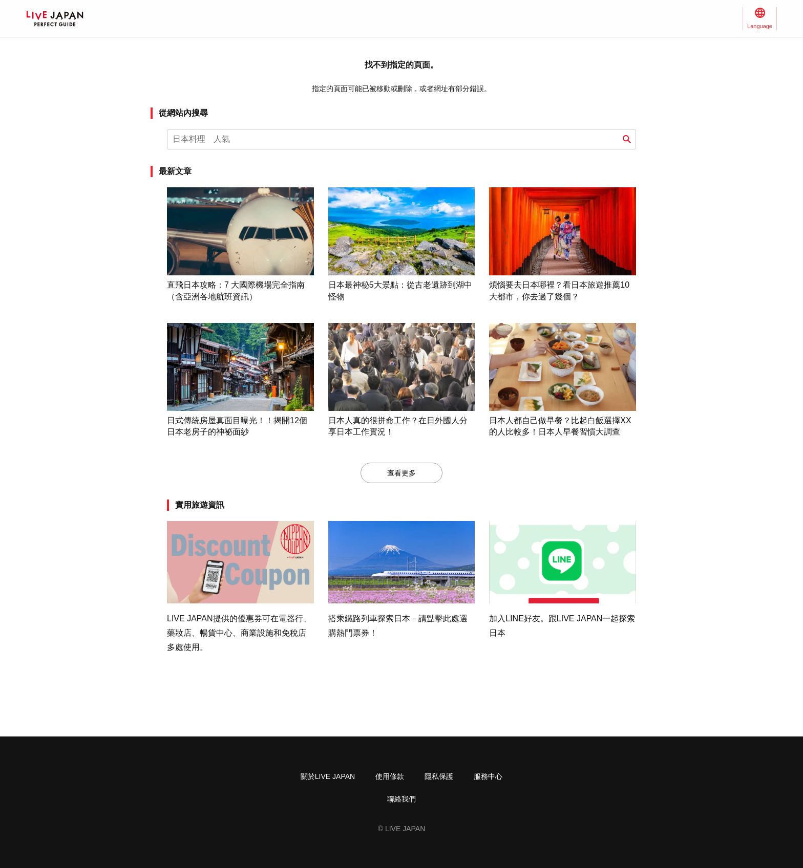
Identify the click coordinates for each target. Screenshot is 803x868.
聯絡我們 (401, 799)
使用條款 (389, 776)
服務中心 (488, 776)
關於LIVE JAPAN (328, 776)
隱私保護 (439, 776)
